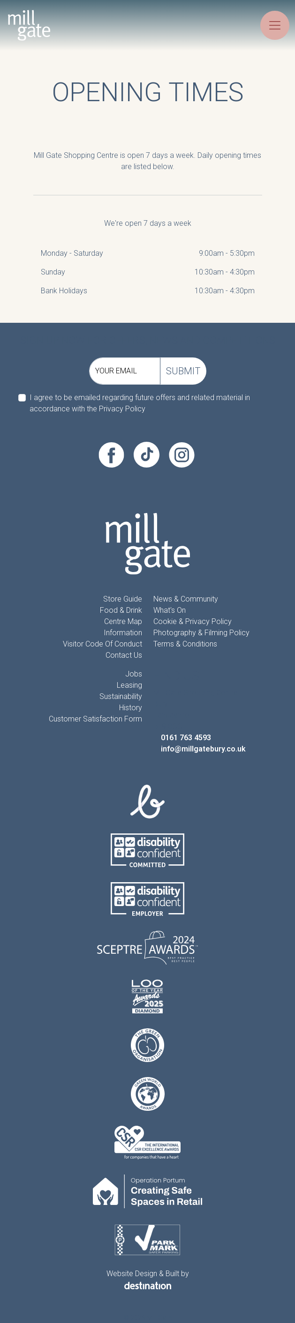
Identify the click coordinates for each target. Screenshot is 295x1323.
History (130, 707)
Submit (183, 371)
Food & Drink (121, 610)
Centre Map (123, 621)
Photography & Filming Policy (201, 632)
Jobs (133, 673)
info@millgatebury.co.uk (203, 748)
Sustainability (120, 696)
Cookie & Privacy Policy (192, 621)
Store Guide (122, 599)
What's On (169, 610)
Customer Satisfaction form (95, 718)
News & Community (185, 599)
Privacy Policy (122, 408)
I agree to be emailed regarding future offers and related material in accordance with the (140, 403)
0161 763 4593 (186, 737)
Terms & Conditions (185, 643)
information (123, 632)
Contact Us (124, 655)
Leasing (129, 685)
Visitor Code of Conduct (102, 643)
